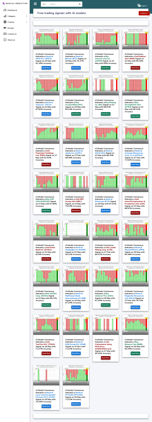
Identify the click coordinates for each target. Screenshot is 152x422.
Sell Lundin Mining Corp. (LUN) (105, 248)
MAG (126, 283)
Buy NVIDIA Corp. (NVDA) (46, 294)
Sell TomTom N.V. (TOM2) (45, 343)
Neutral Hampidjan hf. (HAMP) (75, 248)
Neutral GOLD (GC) (103, 152)
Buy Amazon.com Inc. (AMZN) (103, 58)
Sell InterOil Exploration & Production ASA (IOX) (135, 201)
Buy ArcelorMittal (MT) (74, 103)
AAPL (66, 140)
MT (65, 92)
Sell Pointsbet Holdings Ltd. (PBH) (45, 153)
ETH (95, 188)
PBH (36, 140)
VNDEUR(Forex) (101, 331)
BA (95, 92)
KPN (125, 237)
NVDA (37, 283)
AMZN (97, 45)
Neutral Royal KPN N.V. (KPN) (134, 248)
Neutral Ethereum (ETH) (103, 200)
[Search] (62, 4)
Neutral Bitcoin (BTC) (74, 57)
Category (143, 13)
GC (95, 140)
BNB (126, 331)
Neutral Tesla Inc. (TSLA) (44, 103)
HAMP (67, 237)
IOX (125, 188)
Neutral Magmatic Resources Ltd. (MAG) (134, 295)
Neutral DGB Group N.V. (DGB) (75, 343)
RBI (65, 283)
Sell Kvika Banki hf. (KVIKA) (45, 248)
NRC (66, 188)
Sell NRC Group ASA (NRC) (74, 200)
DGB (66, 331)
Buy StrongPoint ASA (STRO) (133, 104)
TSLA (36, 92)
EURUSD (38, 188)
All (44, 4)
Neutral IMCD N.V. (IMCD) (44, 57)
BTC (66, 45)
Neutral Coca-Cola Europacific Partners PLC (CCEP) (45, 394)
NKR (125, 45)
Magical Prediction (15, 3)
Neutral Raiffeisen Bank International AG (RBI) (75, 295)
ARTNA (127, 140)
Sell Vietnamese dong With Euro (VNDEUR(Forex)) (103, 345)
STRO (126, 92)
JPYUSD (67, 382)
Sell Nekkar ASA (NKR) (135, 57)
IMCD (36, 45)
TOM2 (37, 331)
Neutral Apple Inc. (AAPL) (74, 152)
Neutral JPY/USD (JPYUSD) (74, 393)
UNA (96, 283)
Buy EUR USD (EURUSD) (45, 200)
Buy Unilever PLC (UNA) (104, 294)
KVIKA (37, 237)
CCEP (36, 382)
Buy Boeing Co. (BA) (105, 103)
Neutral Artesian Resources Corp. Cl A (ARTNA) (134, 153)
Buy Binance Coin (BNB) (133, 343)
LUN (96, 237)
